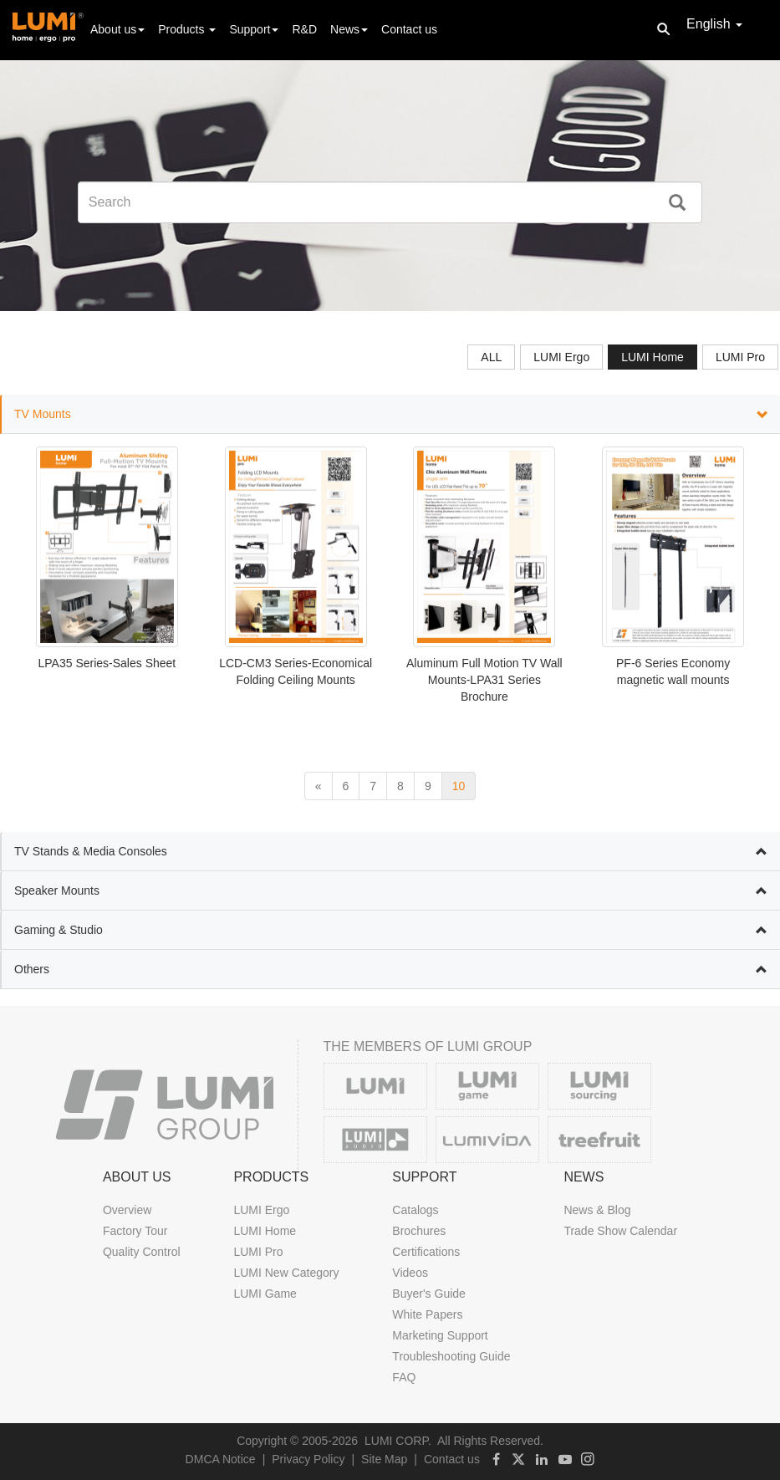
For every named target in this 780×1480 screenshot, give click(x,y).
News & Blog (596, 1210)
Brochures (419, 1231)
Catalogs (415, 1210)
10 (459, 786)
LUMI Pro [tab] (740, 357)
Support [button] (253, 29)
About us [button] (117, 29)
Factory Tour (135, 1231)
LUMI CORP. (398, 1440)
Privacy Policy (308, 1459)
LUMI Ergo (261, 1210)
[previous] (318, 786)
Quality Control (142, 1251)
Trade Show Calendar (620, 1231)
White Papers (427, 1314)
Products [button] (187, 29)
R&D (304, 29)
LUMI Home (264, 1231)
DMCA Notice (221, 1459)
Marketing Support (439, 1335)
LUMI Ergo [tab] (561, 357)
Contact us (409, 29)
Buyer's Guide (429, 1293)
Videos (410, 1272)
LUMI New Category (286, 1272)
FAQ (403, 1377)
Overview (127, 1210)
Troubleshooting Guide (451, 1356)
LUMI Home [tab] (652, 357)
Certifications (426, 1251)
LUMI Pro (258, 1251)
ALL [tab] (491, 357)
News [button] (349, 29)
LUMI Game (264, 1293)
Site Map (384, 1459)
